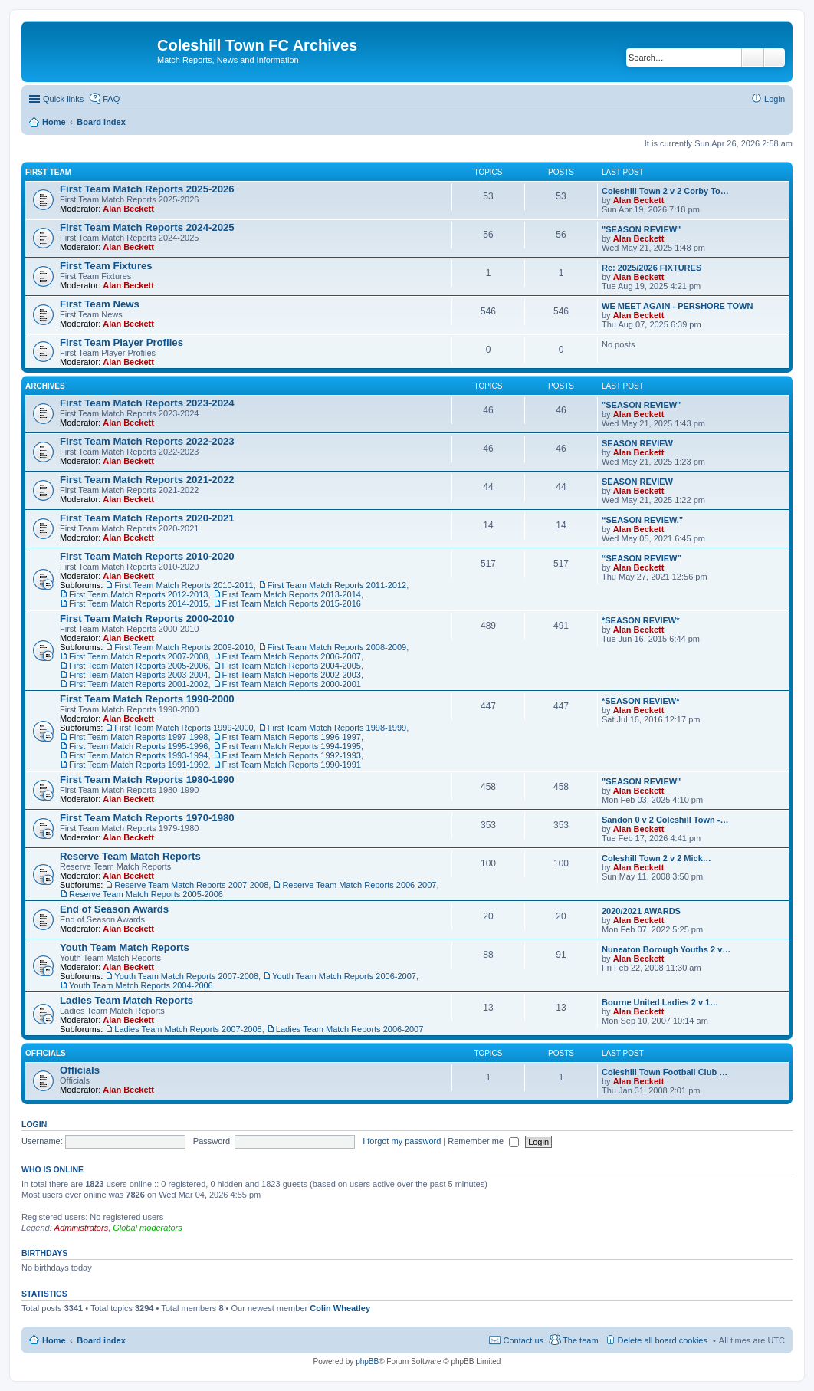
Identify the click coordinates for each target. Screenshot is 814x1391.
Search (752, 57)
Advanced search (774, 57)
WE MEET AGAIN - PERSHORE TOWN (677, 306)
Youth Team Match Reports (124, 947)
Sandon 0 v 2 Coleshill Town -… (665, 819)
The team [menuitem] (580, 1340)
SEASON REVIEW (637, 443)
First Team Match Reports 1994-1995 (291, 746)
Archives (45, 386)
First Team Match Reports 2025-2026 (147, 189)
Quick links (63, 99)
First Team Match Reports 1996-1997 (291, 737)
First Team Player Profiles (121, 342)
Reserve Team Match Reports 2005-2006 (146, 894)
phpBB (367, 1361)
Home (54, 1340)
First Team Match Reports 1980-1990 (147, 779)
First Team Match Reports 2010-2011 (183, 585)
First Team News (99, 304)
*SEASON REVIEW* (640, 620)
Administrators (81, 1227)
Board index (101, 1340)
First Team (48, 172)
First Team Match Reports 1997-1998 (138, 737)
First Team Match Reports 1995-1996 (138, 746)
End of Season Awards (114, 909)
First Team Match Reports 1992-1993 (291, 755)
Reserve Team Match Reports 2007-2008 (191, 885)
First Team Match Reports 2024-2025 (147, 227)
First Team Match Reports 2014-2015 (138, 603)
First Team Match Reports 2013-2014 (291, 594)
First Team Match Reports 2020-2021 (147, 518)
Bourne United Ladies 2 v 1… (660, 1002)
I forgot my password (402, 1141)
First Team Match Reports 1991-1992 (138, 764)
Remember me (483, 1141)
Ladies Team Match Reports (126, 1000)
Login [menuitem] (774, 99)
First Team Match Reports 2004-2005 (291, 665)
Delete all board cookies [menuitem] (662, 1340)
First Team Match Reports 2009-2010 (183, 647)
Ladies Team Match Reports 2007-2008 (187, 1029)
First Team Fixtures (106, 265)
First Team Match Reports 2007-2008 (138, 656)
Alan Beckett (128, 208)
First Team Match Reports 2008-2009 (337, 647)
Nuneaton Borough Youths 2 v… (666, 949)
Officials (45, 1053)
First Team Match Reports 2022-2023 (147, 441)
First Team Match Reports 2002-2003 (291, 674)
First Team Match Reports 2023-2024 (147, 403)
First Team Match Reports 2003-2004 (138, 674)
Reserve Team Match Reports (130, 856)
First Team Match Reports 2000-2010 (147, 618)
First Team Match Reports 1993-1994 (138, 755)
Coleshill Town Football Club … (664, 1072)
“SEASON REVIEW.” (642, 520)
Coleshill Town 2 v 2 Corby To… (665, 191)
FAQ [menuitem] (111, 99)
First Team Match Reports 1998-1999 (337, 727)
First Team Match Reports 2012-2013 (138, 594)
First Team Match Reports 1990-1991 (291, 764)
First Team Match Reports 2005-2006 (138, 665)
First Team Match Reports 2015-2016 (291, 603)
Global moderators (147, 1227)
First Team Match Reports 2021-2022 (147, 479)
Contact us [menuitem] (523, 1340)
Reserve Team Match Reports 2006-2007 (359, 885)
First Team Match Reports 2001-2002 (138, 684)
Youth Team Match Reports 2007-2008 (186, 976)
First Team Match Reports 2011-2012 (337, 585)
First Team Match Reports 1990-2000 (147, 699)
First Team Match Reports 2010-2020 (147, 556)
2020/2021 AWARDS (641, 911)
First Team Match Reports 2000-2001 (291, 684)
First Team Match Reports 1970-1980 (147, 818)
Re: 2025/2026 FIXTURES (651, 267)
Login (34, 1124)
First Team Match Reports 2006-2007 (291, 656)
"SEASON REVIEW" (641, 229)
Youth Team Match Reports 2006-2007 (344, 976)
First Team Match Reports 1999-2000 (183, 727)
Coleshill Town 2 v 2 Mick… (656, 858)
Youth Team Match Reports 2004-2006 (141, 985)
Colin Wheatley (340, 1308)
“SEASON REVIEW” (641, 558)
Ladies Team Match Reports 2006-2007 (349, 1029)
